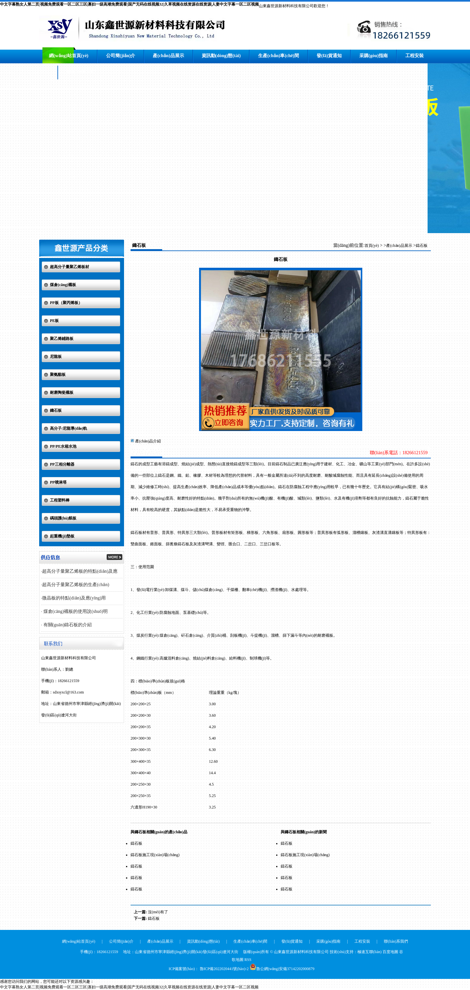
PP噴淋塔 (58, 482)
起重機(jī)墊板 (62, 536)
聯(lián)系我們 (81, 71)
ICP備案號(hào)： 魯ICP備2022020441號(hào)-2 (209, 968)
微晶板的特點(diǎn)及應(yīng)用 (74, 598)
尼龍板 (56, 356)
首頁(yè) (372, 245)
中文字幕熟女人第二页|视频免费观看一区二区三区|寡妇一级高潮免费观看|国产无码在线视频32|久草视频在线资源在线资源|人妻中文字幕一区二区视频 (129, 4)
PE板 (54, 320)
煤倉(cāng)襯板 (63, 284)
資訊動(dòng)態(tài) (221, 55)
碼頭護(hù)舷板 (63, 518)
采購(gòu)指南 (373, 55)
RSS (247, 959)
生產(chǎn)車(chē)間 (278, 55)
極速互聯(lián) (369, 952)
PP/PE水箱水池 (63, 446)
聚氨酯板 (58, 374)
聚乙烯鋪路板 (61, 338)
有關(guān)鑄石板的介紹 (67, 624)
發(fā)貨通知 (329, 55)
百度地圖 (390, 952)
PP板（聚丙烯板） (66, 302)
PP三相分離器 (62, 464)
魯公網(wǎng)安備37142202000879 (285, 968)
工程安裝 (414, 55)
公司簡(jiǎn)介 (120, 55)
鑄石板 (56, 410)
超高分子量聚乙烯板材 (69, 266)
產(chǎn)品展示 (168, 55)
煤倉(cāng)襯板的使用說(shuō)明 (75, 611)
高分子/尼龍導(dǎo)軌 (68, 428)
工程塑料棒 (60, 500)
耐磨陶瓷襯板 (61, 392)
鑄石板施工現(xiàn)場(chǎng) (155, 855)
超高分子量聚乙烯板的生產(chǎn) (75, 584)
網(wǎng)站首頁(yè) (68, 55)
